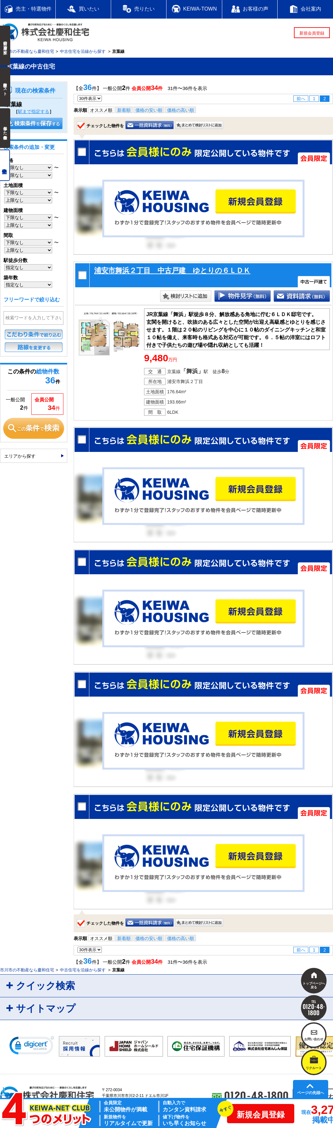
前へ (300, 98)
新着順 (124, 110)
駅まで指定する (33, 111)
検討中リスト (5, 87)
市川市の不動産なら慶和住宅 (27, 51)
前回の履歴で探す (5, 45)
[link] (31, 1047)
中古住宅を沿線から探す (83, 51)
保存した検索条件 (5, 128)
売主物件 (5, 165)
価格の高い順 (180, 110)
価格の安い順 (148, 110)
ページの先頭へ (310, 1093)
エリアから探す (20, 456)
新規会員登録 (311, 33)
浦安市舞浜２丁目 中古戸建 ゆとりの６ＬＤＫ (172, 270)
